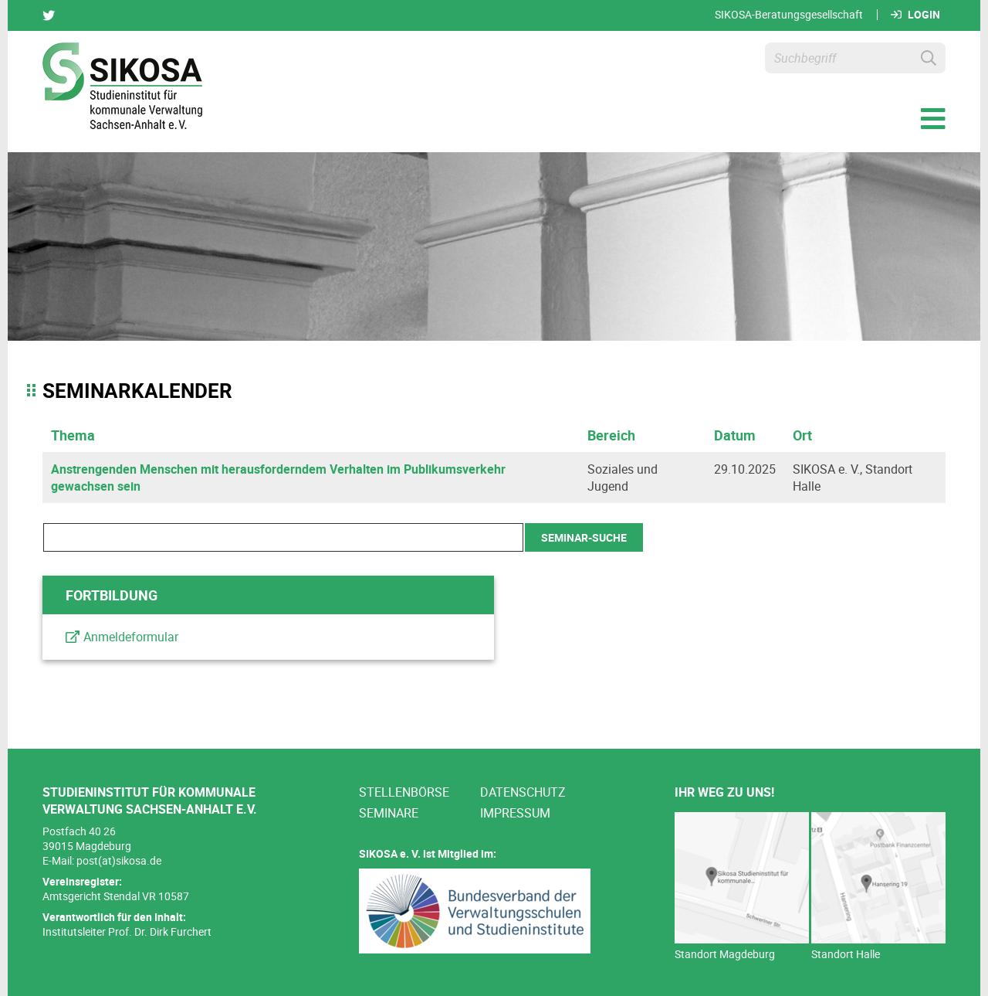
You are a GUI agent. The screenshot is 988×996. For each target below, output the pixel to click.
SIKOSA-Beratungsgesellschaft (789, 14)
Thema (73, 435)
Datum (735, 435)
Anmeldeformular (130, 636)
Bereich (611, 435)
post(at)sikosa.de (118, 860)
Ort (802, 435)
